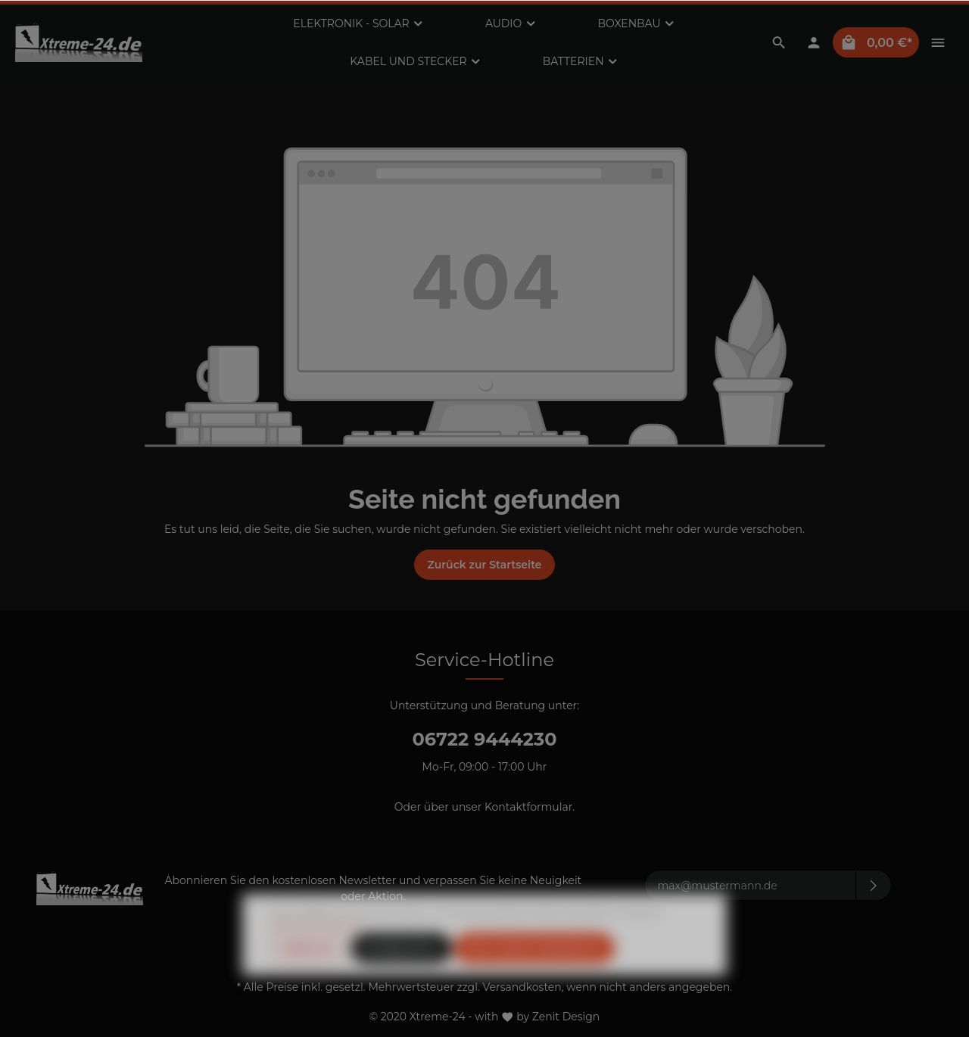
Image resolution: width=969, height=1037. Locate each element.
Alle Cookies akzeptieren (534, 978)
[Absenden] (873, 885)
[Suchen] (779, 42)
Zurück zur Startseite (484, 564)
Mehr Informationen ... (319, 955)
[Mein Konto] (814, 42)
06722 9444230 (484, 739)
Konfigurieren (402, 978)
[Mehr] (938, 42)
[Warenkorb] (876, 42)
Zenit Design (566, 1016)
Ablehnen (308, 978)
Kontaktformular (528, 807)
